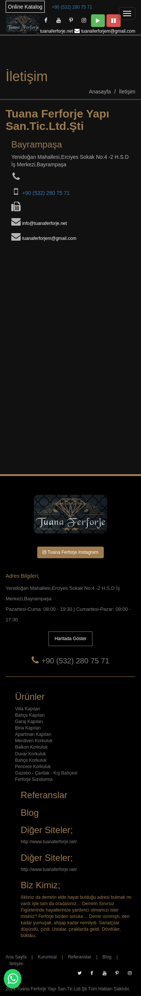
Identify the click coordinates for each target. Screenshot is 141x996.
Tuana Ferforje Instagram (70, 552)
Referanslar (79, 957)
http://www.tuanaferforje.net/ (49, 841)
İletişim (127, 92)
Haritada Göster (70, 638)
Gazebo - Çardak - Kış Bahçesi (46, 773)
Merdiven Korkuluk (33, 740)
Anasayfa (100, 92)
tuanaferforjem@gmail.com (108, 31)
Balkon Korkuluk (31, 747)
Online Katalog (25, 7)
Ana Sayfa (16, 957)
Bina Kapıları (28, 728)
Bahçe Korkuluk (31, 760)
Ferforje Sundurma (34, 779)
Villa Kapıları (27, 708)
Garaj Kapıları (29, 721)
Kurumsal (47, 957)
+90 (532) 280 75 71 (72, 7)
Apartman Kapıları (33, 734)
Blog (106, 957)
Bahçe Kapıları (30, 715)
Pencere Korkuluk (33, 766)
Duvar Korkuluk (30, 753)
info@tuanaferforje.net (50, 31)
